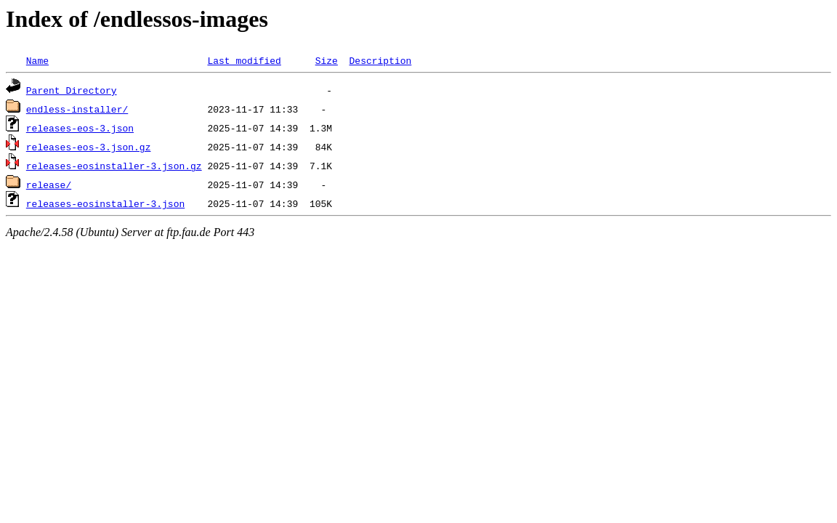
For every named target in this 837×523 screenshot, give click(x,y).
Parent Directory (71, 90)
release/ (48, 184)
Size (326, 60)
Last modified (243, 60)
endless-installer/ (77, 108)
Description (380, 60)
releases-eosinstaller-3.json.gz (114, 165)
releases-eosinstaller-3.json (105, 203)
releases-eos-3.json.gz (88, 146)
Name (37, 60)
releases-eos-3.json (80, 127)
